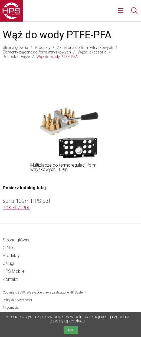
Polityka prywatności (17, 300)
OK (70, 330)
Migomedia (11, 307)
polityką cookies (69, 320)
